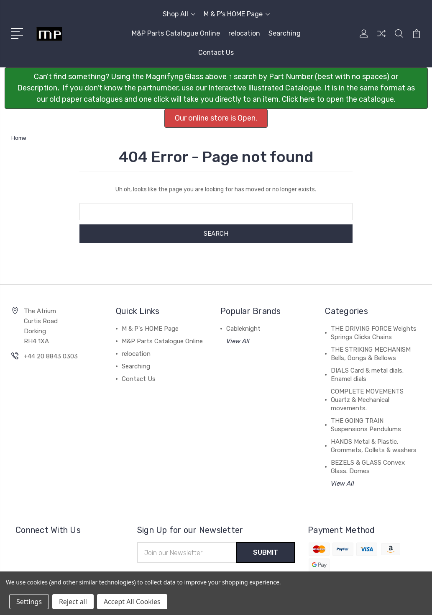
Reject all (73, 601)
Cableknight (243, 328)
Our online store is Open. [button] (216, 118)
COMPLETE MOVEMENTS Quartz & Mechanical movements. (367, 400)
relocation (244, 33)
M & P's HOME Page (237, 14)
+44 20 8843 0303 (51, 356)
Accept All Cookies (132, 601)
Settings (29, 601)
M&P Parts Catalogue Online (176, 33)
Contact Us (216, 53)
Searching (284, 33)
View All (238, 341)
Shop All (179, 14)
